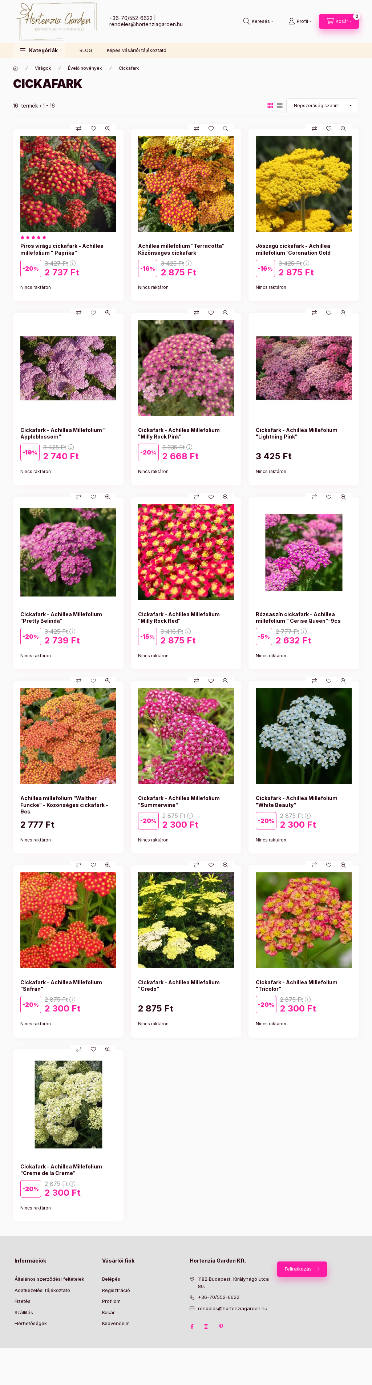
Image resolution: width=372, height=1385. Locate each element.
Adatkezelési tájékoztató (42, 1290)
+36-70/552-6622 (131, 18)
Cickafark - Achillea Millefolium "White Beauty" (296, 801)
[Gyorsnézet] (108, 128)
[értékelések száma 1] (35, 237)
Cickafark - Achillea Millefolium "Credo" (179, 985)
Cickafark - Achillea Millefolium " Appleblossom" (63, 433)
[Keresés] (258, 21)
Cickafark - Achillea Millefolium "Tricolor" (296, 985)
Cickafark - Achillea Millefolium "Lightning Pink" (296, 433)
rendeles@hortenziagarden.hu (146, 24)
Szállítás (24, 1312)
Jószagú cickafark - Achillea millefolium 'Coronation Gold (293, 249)
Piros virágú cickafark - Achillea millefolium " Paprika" (62, 249)
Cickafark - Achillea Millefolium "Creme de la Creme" (61, 1169)
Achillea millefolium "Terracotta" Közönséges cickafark (181, 249)
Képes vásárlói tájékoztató (136, 50)
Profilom (111, 1301)
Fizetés (23, 1301)
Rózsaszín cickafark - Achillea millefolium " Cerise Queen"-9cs (298, 617)
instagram (206, 1326)
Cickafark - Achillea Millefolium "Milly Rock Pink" (179, 433)
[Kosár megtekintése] (339, 21)
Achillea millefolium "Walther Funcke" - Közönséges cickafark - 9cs (64, 804)
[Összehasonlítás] (79, 128)
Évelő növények (85, 68)
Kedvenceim (116, 1323)
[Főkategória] (15, 68)
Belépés (111, 1279)
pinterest (221, 1326)
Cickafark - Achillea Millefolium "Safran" (61, 985)
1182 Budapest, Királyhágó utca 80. (233, 1282)
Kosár (108, 1312)
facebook (192, 1326)
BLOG (86, 50)
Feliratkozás (298, 1269)
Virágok (43, 68)
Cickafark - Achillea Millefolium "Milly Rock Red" (179, 617)
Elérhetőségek (31, 1323)
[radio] (280, 105)
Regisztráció (116, 1290)
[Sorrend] (322, 105)
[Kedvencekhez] (93, 128)
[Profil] (300, 21)
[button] (39, 50)
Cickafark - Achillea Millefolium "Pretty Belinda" (61, 617)
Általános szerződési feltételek (49, 1279)
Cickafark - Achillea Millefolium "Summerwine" (179, 801)
